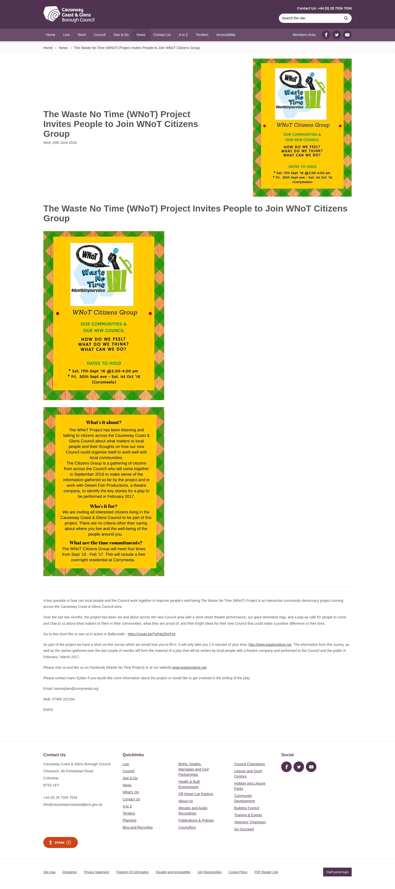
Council (129, 771)
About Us (185, 801)
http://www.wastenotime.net (270, 645)
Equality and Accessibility (173, 872)
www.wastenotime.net (188, 667)
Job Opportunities (210, 872)
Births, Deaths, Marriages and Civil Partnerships (193, 769)
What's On (131, 792)
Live (126, 764)
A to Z (127, 806)
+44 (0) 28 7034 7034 (60, 797)
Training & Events (248, 815)
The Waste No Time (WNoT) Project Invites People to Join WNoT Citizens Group (137, 48)
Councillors (187, 827)
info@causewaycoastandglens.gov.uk (72, 804)
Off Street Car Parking (195, 794)
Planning (130, 820)
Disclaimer (69, 872)
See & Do (130, 778)
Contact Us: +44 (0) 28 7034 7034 (324, 8)
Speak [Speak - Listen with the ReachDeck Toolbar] (59, 842)
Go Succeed (244, 829)
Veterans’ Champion (250, 822)
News (63, 48)
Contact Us (131, 799)
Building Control (246, 808)
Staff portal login (337, 872)
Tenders (129, 813)
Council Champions (249, 764)
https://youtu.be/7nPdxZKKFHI (151, 634)
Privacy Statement (96, 872)
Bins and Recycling (138, 827)
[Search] (309, 18)
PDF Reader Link (266, 872)
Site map (49, 872)
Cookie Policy (238, 872)
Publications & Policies (196, 820)
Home (48, 48)
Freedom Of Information (132, 872)
